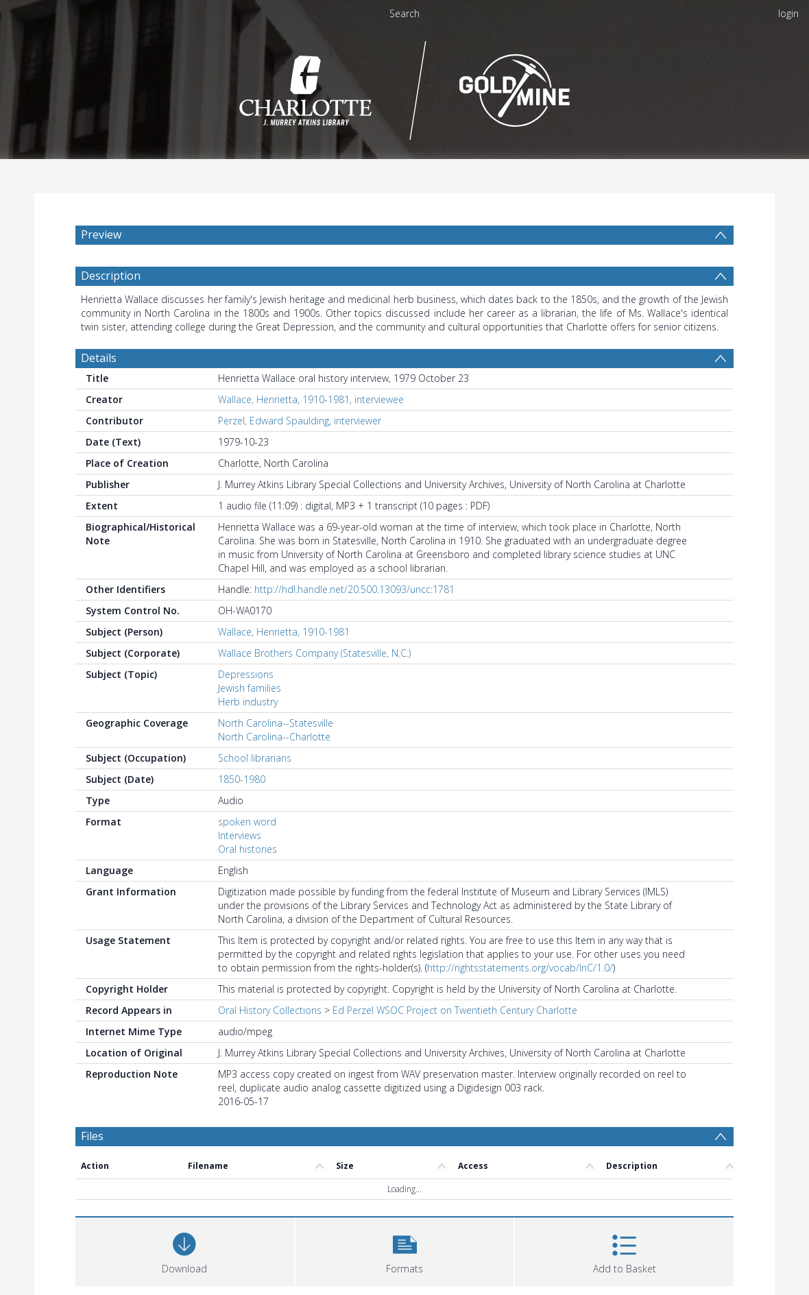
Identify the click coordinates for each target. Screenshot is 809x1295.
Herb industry (248, 701)
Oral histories (247, 849)
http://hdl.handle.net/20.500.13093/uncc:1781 (354, 589)
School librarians (254, 757)
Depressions (246, 674)
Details (99, 357)
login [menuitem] (788, 13)
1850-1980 (241, 779)
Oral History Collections (270, 1010)
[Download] (184, 1250)
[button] (404, 1250)
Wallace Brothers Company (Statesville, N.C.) (314, 652)
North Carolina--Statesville (275, 722)
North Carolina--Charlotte (274, 736)
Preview (101, 234)
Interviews (239, 835)
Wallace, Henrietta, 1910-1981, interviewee (311, 399)
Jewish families (249, 687)
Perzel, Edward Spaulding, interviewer (299, 420)
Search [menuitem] (404, 13)
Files (92, 1135)
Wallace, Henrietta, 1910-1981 (284, 631)
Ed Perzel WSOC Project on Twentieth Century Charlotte (455, 1010)
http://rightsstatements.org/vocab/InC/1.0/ (520, 967)
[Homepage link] (405, 87)
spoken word (247, 821)
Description (111, 275)
